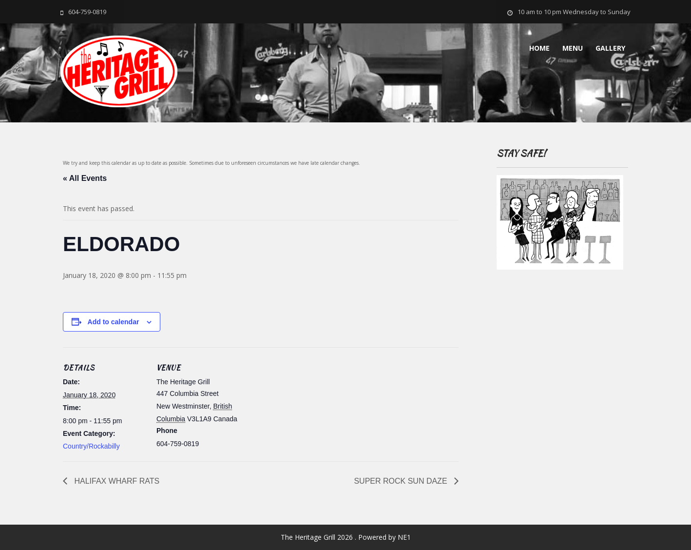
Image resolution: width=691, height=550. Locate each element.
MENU (572, 48)
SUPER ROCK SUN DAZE (401, 481)
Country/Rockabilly (91, 446)
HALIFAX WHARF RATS (115, 481)
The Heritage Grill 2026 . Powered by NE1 (346, 537)
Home (539, 48)
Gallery (610, 48)
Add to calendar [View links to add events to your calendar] (113, 322)
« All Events (85, 178)
